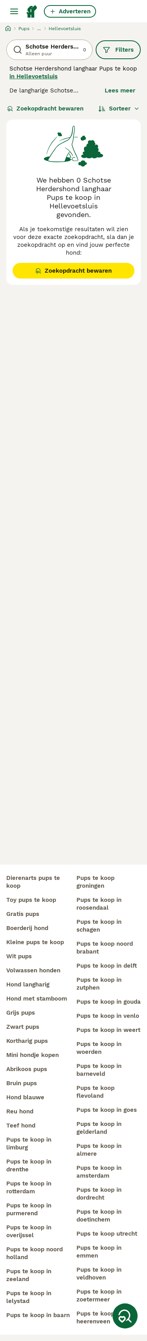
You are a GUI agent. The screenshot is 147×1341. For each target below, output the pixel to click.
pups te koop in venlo (107, 1015)
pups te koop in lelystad (28, 1297)
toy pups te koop (31, 899)
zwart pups (22, 1026)
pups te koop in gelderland (99, 1127)
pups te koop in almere (99, 1149)
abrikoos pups (26, 1069)
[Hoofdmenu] (14, 11)
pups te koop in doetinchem (99, 1215)
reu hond (19, 1111)
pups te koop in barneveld (99, 1069)
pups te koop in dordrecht (99, 1193)
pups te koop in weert (108, 1029)
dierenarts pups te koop (33, 881)
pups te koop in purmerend (28, 1209)
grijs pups (20, 1012)
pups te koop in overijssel (28, 1231)
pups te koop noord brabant (104, 947)
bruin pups (21, 1083)
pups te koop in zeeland (28, 1275)
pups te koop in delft (106, 965)
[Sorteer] (119, 108)
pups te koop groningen (95, 881)
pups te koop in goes (106, 1109)
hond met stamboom (36, 998)
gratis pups (22, 914)
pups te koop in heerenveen (99, 1317)
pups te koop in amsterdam (99, 1171)
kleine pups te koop (35, 942)
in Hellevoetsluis (33, 76)
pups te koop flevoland (95, 1091)
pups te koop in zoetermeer (99, 1295)
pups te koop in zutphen (99, 983)
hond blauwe (25, 1097)
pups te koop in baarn (38, 1315)
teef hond (20, 1125)
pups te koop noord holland (34, 1253)
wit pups (19, 956)
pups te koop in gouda (108, 1001)
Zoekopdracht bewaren (45, 108)
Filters (118, 50)
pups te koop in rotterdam (28, 1187)
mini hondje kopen (32, 1055)
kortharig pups (27, 1040)
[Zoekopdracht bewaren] (125, 1315)
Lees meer (120, 90)
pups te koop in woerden (99, 1048)
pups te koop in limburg (28, 1143)
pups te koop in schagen (99, 925)
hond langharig (27, 984)
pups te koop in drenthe (28, 1165)
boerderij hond (27, 928)
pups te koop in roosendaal (99, 903)
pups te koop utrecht (106, 1233)
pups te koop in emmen (99, 1251)
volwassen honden (33, 970)
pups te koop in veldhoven (99, 1273)
